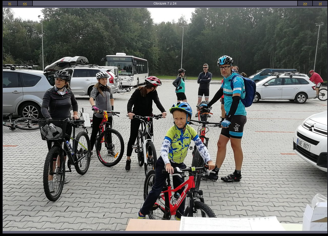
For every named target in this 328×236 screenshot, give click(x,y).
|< (9, 3)
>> (305, 3)
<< (25, 3)
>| (320, 3)
